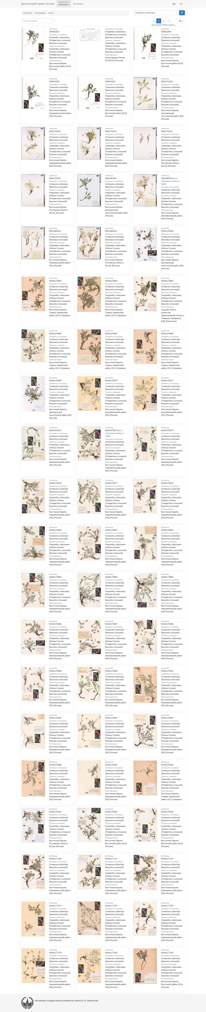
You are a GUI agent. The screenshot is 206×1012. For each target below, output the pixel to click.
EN (181, 4)
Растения (27, 13)
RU (174, 4)
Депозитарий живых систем (37, 3)
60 (181, 21)
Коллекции (78, 4)
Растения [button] (64, 4)
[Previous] (154, 20)
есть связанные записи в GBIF (170, 181)
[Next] (168, 20)
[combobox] (38, 20)
